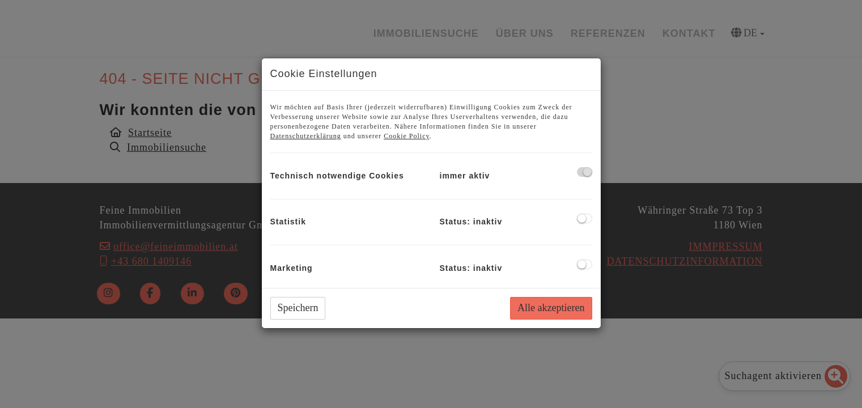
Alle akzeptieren (550, 307)
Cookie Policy (407, 136)
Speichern (298, 307)
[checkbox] (584, 172)
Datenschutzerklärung (305, 136)
